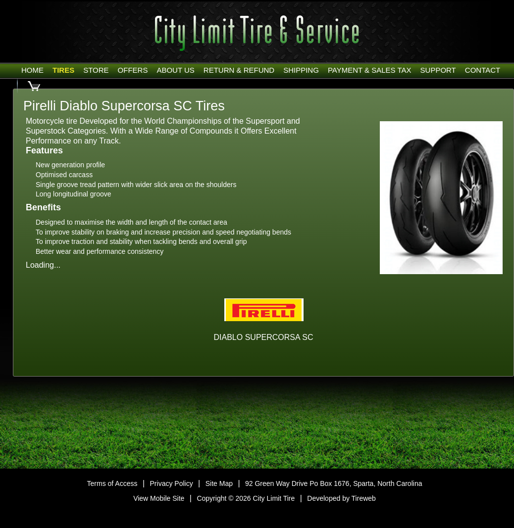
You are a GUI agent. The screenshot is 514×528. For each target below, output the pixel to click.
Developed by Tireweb (341, 498)
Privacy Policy (171, 483)
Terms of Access (112, 483)
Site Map (219, 483)
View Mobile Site (158, 498)
